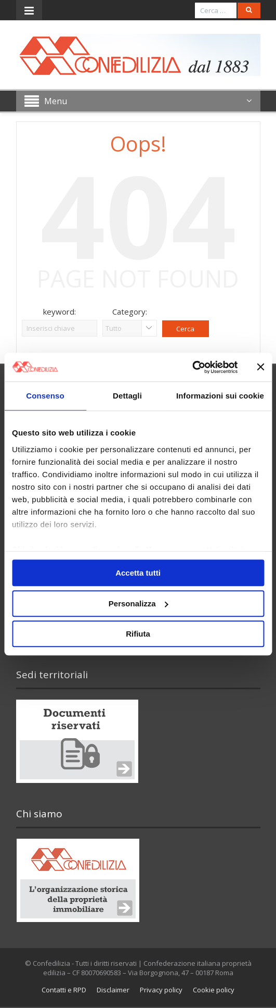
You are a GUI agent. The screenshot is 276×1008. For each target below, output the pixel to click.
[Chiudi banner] (260, 367)
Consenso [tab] (45, 395)
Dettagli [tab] (127, 395)
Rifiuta (138, 633)
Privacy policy (161, 989)
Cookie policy (213, 989)
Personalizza (138, 603)
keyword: (59, 311)
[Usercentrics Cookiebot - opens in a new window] (192, 367)
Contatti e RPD (64, 989)
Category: (129, 311)
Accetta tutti (138, 572)
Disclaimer (113, 989)
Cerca (185, 328)
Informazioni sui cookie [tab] (220, 395)
